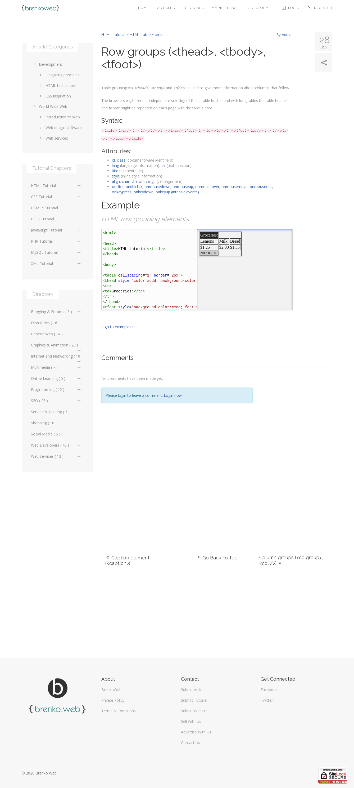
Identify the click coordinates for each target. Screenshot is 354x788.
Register (320, 8)
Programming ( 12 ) (56, 389)
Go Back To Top (217, 557)
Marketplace (225, 8)
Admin (287, 34)
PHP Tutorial (56, 241)
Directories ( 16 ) (56, 322)
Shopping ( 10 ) (56, 422)
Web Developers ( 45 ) (56, 445)
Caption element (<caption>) (127, 560)
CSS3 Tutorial (56, 218)
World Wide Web (49, 106)
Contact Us (190, 742)
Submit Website (194, 710)
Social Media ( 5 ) (56, 434)
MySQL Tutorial (56, 252)
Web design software (60, 127)
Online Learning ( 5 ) (56, 378)
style (116, 176)
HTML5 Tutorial (56, 207)
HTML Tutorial (56, 185)
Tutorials (193, 8)
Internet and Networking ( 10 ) (57, 358)
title (115, 170)
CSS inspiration (54, 96)
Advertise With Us (196, 731)
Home (143, 8)
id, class (118, 160)
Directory (258, 8)
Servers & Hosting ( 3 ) (56, 411)
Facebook (269, 689)
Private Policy (112, 700)
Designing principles (58, 74)
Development (46, 64)
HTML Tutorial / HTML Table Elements (134, 35)
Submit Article (193, 689)
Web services (53, 138)
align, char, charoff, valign (134, 181)
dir (163, 165)
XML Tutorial (56, 263)
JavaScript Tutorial (56, 230)
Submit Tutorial (194, 700)
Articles (166, 8)
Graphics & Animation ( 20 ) (56, 346)
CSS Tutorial (56, 196)
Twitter (267, 700)
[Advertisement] (296, 454)
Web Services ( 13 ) (56, 456)
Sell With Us (191, 721)
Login (291, 8)
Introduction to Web (59, 116)
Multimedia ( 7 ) (56, 367)
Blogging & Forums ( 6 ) (56, 311)
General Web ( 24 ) (56, 333)
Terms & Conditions (118, 710)
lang (115, 165)
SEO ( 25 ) (56, 400)
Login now (173, 395)
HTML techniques (57, 85)
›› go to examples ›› (117, 326)
